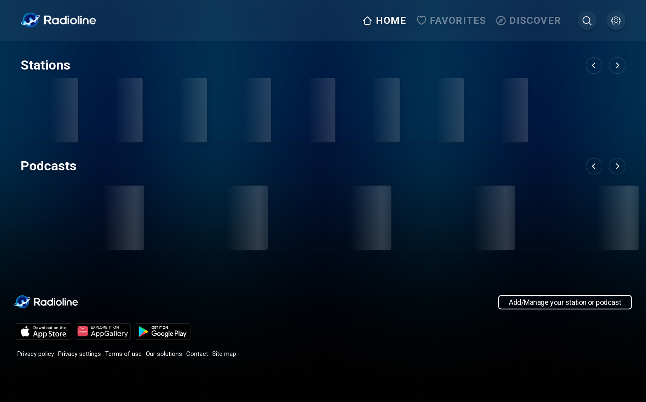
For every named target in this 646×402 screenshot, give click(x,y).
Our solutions (164, 354)
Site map (224, 354)
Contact (197, 354)
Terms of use (123, 354)
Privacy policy (35, 354)
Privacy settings (79, 354)
